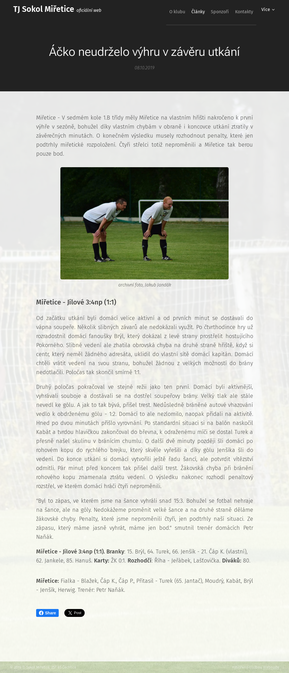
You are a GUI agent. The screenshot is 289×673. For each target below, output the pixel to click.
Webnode (271, 667)
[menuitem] (163, 11)
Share (47, 613)
